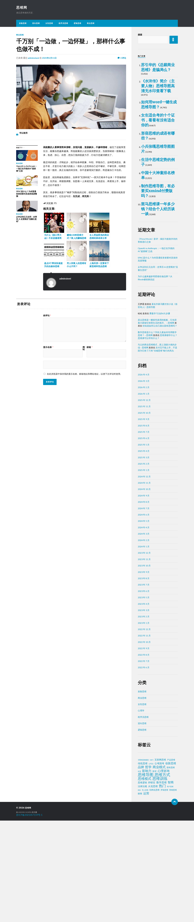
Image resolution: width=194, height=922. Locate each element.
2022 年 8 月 (143, 756)
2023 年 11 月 (144, 660)
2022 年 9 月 (143, 750)
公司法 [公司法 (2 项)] (151, 865)
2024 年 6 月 (143, 616)
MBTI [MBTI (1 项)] (151, 861)
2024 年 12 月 (144, 578)
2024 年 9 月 (143, 597)
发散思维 (23, 23)
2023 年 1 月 (143, 724)
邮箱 (90, 347)
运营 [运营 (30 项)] (146, 894)
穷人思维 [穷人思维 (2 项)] (145, 892)
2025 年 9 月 (143, 520)
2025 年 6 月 (143, 539)
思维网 (21, 8)
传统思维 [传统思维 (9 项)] (143, 865)
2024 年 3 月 (143, 635)
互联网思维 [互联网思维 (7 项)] (160, 861)
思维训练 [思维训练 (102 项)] (159, 880)
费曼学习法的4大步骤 (159, 415)
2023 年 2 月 (143, 718)
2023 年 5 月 (143, 699)
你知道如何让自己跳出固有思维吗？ (160, 427)
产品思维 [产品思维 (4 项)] (171, 861)
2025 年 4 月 (143, 552)
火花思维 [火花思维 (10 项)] (153, 887)
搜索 (140, 35)
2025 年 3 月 (143, 559)
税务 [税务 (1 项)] (139, 891)
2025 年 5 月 (143, 546)
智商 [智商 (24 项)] (171, 883)
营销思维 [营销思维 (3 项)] (173, 891)
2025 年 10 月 (144, 514)
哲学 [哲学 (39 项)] (148, 868)
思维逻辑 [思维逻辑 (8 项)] (142, 884)
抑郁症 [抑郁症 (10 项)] (151, 884)
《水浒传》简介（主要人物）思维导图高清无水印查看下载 (157, 106)
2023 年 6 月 (143, 692)
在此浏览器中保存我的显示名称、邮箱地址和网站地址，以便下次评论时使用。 (84, 374)
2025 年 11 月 (144, 508)
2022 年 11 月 (144, 737)
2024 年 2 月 (143, 641)
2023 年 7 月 (143, 686)
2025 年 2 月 (143, 565)
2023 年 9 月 (143, 673)
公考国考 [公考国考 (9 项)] (159, 865)
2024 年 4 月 (143, 629)
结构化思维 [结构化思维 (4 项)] (154, 891)
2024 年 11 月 (144, 584)
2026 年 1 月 (143, 495)
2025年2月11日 (49, 58)
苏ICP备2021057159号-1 (29, 916)
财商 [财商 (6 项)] (140, 895)
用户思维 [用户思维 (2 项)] (170, 888)
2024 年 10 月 (144, 590)
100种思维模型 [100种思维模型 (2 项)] (143, 861)
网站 (84, 348)
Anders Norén (25, 914)
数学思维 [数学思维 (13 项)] (161, 883)
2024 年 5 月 (143, 622)
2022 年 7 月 (143, 762)
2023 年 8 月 (143, 680)
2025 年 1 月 (143, 571)
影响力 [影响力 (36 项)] (146, 872)
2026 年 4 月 (143, 476)
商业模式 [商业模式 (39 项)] (159, 868)
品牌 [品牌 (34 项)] (141, 868)
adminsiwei (33, 58)
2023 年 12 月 (144, 654)
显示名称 (48, 347)
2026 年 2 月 (143, 489)
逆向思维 (36, 23)
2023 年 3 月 (143, 711)
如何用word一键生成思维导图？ (158, 138)
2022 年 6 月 (143, 769)
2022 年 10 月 (144, 743)
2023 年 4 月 (143, 705)
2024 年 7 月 (143, 609)
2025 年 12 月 (144, 501)
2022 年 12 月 (144, 730)
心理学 (141, 812)
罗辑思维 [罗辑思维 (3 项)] (164, 891)
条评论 (47, 315)
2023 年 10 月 (144, 667)
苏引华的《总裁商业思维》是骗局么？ (157, 73)
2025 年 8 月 (143, 527)
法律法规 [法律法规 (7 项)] (142, 888)
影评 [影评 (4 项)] (155, 873)
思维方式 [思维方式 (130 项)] (162, 876)
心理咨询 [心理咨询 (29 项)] (163, 872)
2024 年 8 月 (143, 603)
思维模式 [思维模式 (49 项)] (144, 880)
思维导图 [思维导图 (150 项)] (145, 876)
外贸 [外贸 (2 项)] (139, 873)
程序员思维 (63, 23)
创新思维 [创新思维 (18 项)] (170, 864)
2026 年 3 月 (143, 482)
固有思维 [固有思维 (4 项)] (171, 869)
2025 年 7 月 (143, 533)
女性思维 (49, 23)
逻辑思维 (77, 23)
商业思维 (90, 23)
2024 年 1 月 (143, 648)
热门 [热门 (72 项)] (162, 887)
